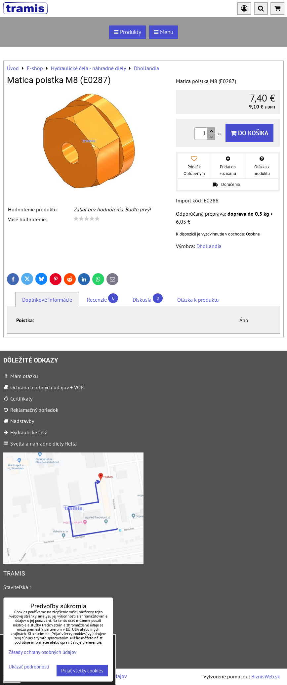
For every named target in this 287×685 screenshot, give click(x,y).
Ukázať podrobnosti (29, 667)
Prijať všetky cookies (82, 670)
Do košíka (249, 133)
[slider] (86, 218)
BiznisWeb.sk (265, 676)
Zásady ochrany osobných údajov (42, 652)
